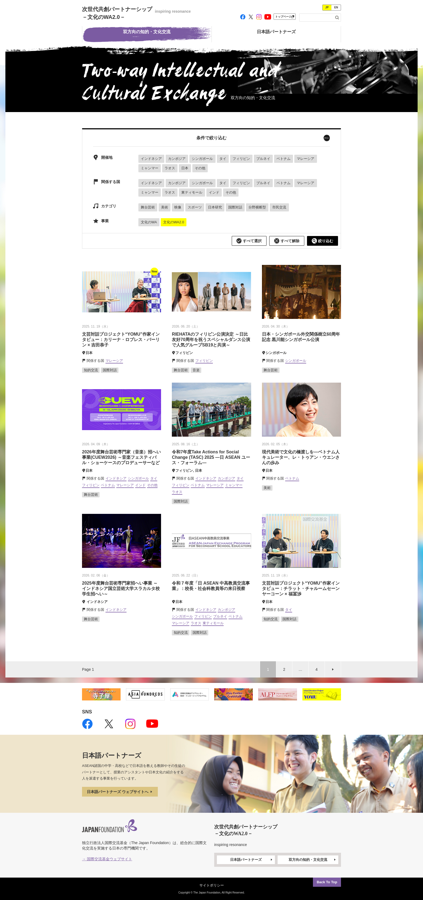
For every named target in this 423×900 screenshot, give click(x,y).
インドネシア (151, 159)
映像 (177, 207)
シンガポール (202, 159)
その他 (200, 168)
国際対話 (235, 207)
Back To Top (327, 882)
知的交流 (91, 370)
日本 (184, 168)
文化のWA (149, 222)
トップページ (284, 16)
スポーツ (195, 207)
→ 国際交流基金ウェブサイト (107, 859)
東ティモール (191, 192)
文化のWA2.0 (173, 222)
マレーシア (305, 159)
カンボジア (177, 159)
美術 (164, 207)
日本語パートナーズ (251, 859)
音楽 (196, 370)
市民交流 (279, 207)
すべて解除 (286, 241)
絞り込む (322, 241)
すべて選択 (249, 241)
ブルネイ (263, 159)
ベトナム (284, 159)
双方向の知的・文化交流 (313, 859)
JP (327, 7)
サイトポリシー (211, 885)
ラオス (170, 168)
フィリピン (241, 159)
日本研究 (215, 207)
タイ (222, 159)
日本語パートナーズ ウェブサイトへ (120, 792)
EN (336, 7)
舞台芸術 (148, 207)
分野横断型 (257, 207)
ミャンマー (149, 168)
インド (214, 192)
